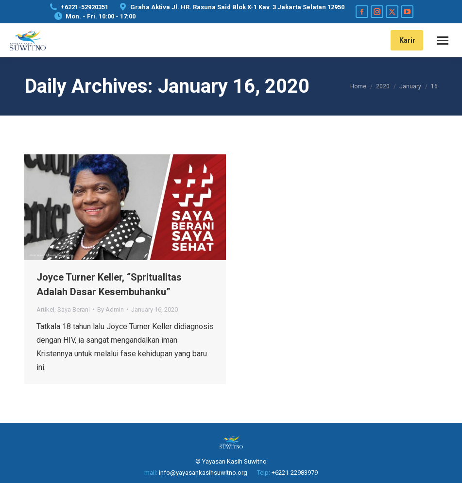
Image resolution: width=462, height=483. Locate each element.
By (110, 309)
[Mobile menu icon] (442, 40)
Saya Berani (73, 309)
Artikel (45, 309)
